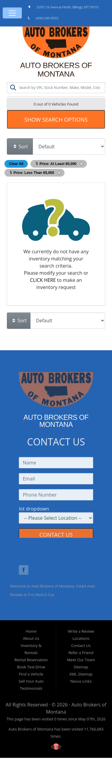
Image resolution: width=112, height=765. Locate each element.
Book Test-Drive (31, 667)
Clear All (16, 164)
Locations (80, 638)
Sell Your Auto (31, 681)
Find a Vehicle (31, 674)
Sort (20, 146)
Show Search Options (56, 119)
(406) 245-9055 (47, 17)
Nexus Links (80, 681)
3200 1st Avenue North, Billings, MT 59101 (67, 6)
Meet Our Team (81, 659)
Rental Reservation (31, 659)
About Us (31, 638)
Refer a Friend (80, 652)
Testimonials (31, 688)
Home (31, 631)
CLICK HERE (43, 280)
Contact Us (81, 645)
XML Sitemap (81, 674)
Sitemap (81, 667)
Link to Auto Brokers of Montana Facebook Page (23, 570)
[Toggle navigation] (12, 12)
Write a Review (81, 631)
